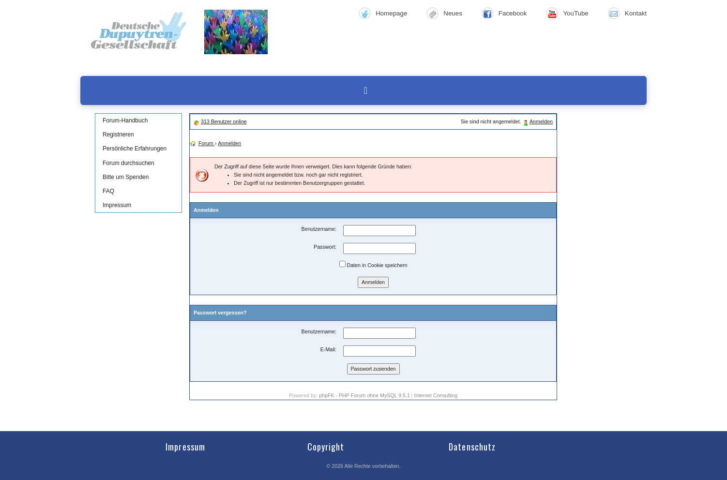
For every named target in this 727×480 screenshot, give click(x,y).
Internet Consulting (435, 395)
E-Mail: (328, 349)
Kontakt (636, 13)
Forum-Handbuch (125, 120)
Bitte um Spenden (126, 177)
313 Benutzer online (224, 121)
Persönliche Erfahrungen (135, 148)
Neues (452, 13)
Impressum (117, 205)
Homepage (391, 13)
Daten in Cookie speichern (373, 264)
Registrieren (118, 134)
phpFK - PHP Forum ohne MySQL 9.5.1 (364, 395)
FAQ (108, 191)
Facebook (513, 13)
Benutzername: (319, 229)
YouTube (575, 13)
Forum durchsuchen (128, 163)
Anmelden (541, 121)
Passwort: (325, 247)
